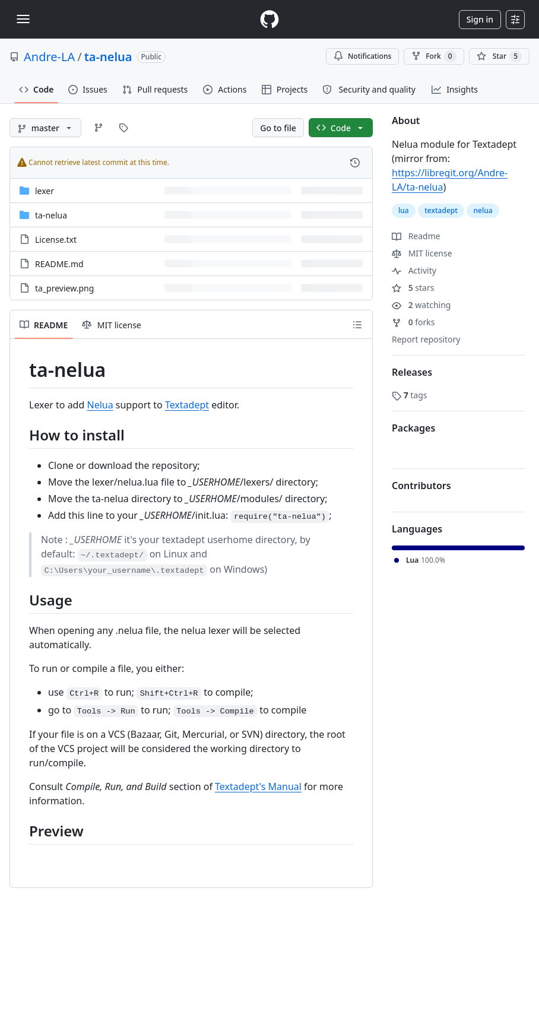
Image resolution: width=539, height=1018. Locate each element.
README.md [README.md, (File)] (59, 263)
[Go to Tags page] (123, 127)
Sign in (480, 19)
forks (413, 322)
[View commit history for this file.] (355, 162)
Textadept (187, 404)
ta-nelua (108, 57)
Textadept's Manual (258, 786)
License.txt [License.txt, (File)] (56, 239)
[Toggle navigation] (23, 19)
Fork (433, 56)
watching (421, 304)
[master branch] (45, 127)
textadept (441, 210)
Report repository (426, 339)
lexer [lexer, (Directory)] (44, 190)
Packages (413, 428)
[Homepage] (269, 19)
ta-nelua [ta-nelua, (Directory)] (51, 215)
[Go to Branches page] (98, 127)
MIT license (422, 253)
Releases (412, 372)
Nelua (100, 404)
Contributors (421, 485)
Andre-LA (49, 57)
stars (413, 287)
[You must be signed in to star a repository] (499, 56)
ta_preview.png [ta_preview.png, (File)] (64, 288)
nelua (482, 210)
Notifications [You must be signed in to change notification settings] (362, 56)
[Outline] (357, 324)
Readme (416, 236)
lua (403, 210)
